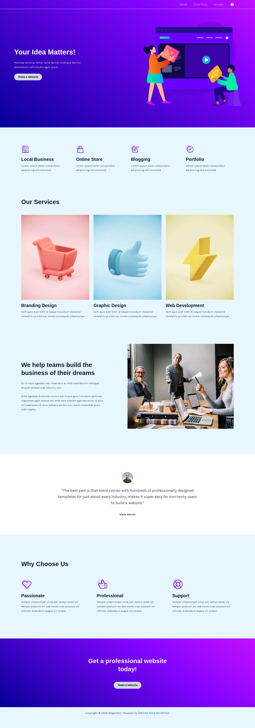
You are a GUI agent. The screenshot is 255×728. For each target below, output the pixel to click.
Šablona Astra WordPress (153, 712)
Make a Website (28, 77)
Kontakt (219, 4)
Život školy (202, 4)
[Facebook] (232, 4)
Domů (186, 4)
